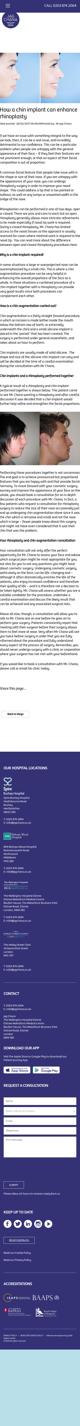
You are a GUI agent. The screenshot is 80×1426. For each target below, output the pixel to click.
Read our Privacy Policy (17, 1260)
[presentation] (31, 1167)
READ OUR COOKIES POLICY (32, 1336)
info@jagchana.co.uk (18, 823)
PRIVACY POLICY (10, 1336)
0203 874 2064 (64, 6)
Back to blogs (15, 714)
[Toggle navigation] (8, 5)
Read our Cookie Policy (17, 1253)
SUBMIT (13, 1185)
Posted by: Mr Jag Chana (56, 123)
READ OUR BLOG (19, 1240)
